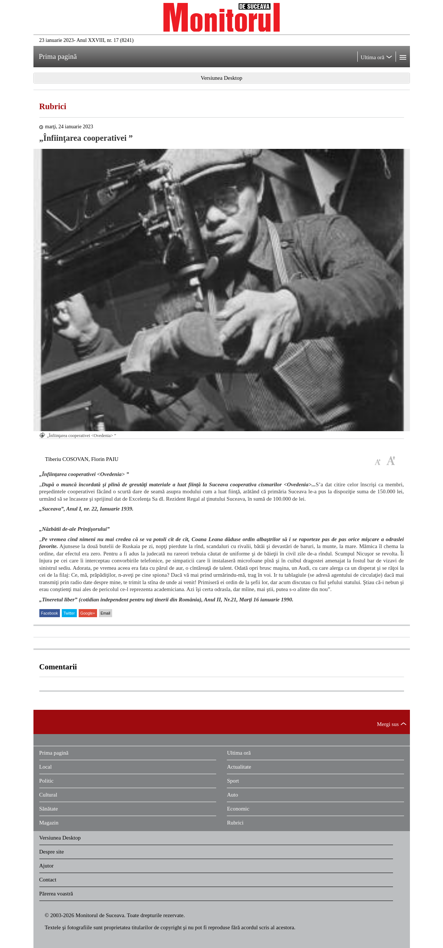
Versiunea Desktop (60, 838)
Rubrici (53, 106)
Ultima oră (239, 753)
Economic (238, 809)
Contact (48, 880)
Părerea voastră (56, 894)
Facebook (49, 613)
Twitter (69, 613)
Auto (232, 795)
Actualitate (239, 767)
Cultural (48, 795)
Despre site (51, 852)
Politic (46, 781)
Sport (233, 781)
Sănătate (48, 809)
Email (105, 613)
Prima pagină (54, 753)
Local (45, 767)
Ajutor (46, 866)
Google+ (88, 613)
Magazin (48, 823)
